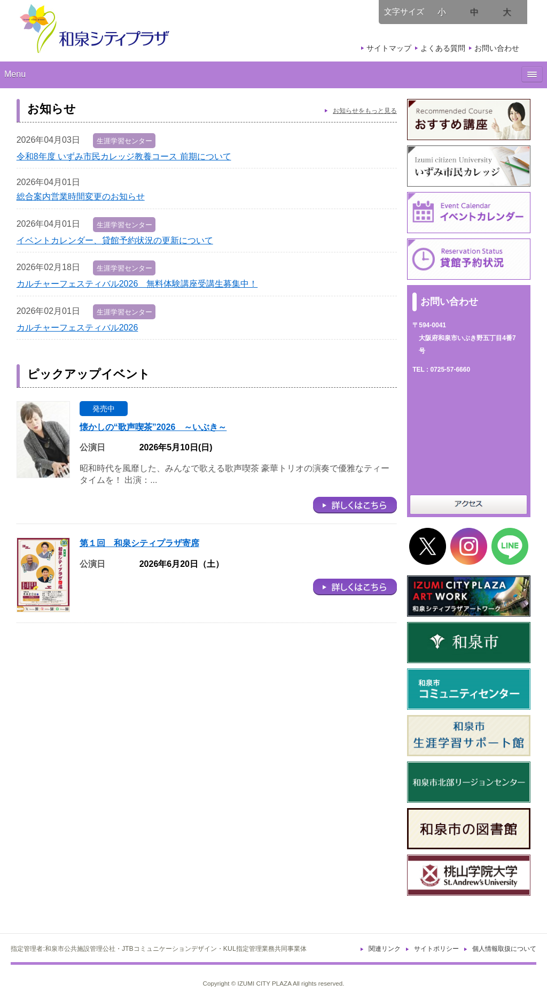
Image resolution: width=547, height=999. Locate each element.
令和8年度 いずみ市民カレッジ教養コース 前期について (124, 156)
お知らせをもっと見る (365, 110)
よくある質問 (442, 48)
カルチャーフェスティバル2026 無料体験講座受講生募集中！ (137, 283)
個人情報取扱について (504, 948)
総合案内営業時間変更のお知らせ (81, 196)
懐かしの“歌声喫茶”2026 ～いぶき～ (153, 427)
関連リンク (385, 948)
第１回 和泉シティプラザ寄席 (139, 543)
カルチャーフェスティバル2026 (77, 327)
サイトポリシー (436, 948)
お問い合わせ (496, 48)
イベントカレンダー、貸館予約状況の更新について (115, 240)
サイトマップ (388, 48)
